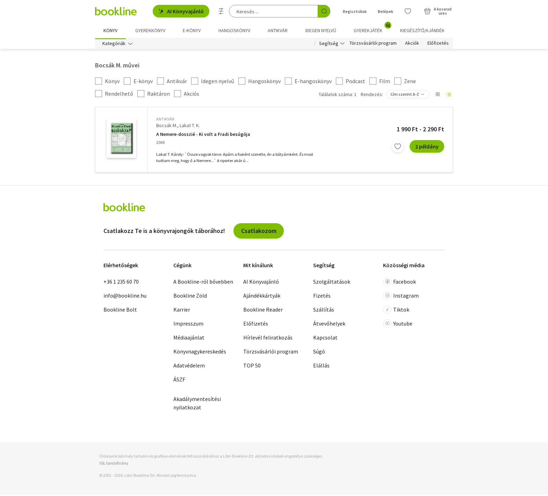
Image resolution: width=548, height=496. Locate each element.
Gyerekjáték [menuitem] (372, 28)
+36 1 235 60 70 (121, 282)
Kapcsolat (325, 338)
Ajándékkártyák (261, 296)
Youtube (397, 325)
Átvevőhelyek (329, 324)
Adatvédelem (189, 366)
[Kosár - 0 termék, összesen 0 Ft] (438, 11)
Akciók (412, 45)
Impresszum (188, 324)
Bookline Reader (263, 310)
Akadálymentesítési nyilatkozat (197, 404)
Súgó (319, 352)
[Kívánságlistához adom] (397, 147)
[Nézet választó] (437, 96)
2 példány (427, 147)
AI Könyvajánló (181, 11)
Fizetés (322, 296)
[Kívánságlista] (408, 11)
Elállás (321, 366)
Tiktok (396, 311)
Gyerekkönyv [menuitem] (150, 30)
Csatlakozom (258, 232)
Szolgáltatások (331, 282)
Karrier (181, 310)
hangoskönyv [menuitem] (234, 30)
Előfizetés (438, 45)
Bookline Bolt (120, 310)
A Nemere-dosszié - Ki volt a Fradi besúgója (203, 135)
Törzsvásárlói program (373, 45)
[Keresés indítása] (324, 11)
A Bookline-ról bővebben (203, 282)
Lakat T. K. (190, 127)
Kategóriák (113, 45)
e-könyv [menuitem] (192, 30)
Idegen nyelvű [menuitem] (320, 30)
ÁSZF (179, 380)
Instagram (401, 297)
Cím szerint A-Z (404, 95)
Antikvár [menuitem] (278, 30)
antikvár (165, 120)
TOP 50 (252, 366)
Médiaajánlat (188, 338)
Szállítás (323, 310)
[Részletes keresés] (221, 11)
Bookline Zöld (190, 296)
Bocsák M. (166, 127)
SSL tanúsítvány (113, 464)
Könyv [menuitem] (110, 30)
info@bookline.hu (124, 296)
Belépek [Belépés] (385, 11)
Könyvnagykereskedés (199, 352)
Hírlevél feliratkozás (268, 338)
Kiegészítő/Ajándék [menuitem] (422, 30)
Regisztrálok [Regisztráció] (355, 11)
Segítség (328, 45)
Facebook (399, 283)
